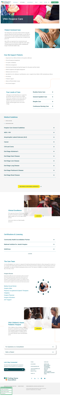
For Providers (22, 2)
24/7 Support (7, 299)
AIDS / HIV (7, 132)
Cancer (6, 142)
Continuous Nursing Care (41, 106)
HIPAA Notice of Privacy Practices (10, 386)
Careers (41, 2)
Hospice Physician (9, 295)
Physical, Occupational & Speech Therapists (16, 290)
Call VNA (45, 2)
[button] (49, 2)
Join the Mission (30, 2)
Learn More (38, 328)
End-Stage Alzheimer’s (11, 151)
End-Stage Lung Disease (11, 165)
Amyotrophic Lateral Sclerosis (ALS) (15, 137)
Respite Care (37, 101)
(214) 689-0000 (33, 364)
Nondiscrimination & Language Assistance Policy (35, 386)
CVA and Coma (9, 146)
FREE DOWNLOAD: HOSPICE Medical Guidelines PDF (29, 186)
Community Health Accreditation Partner (17, 239)
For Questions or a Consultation (15, 347)
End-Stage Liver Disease (11, 161)
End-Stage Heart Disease (12, 156)
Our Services (15, 2)
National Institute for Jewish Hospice (15, 244)
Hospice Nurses (8, 273)
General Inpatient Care (40, 97)
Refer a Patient (10, 352)
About (36, 2)
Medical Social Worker (10, 286)
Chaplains (7, 293)
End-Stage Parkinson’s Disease (13, 170)
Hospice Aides (8, 288)
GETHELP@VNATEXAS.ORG (35, 366)
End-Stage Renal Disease (12, 175)
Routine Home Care (39, 92)
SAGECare (7, 249)
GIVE (55, 2)
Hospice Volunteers (9, 297)
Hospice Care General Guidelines (14, 128)
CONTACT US (33, 373)
